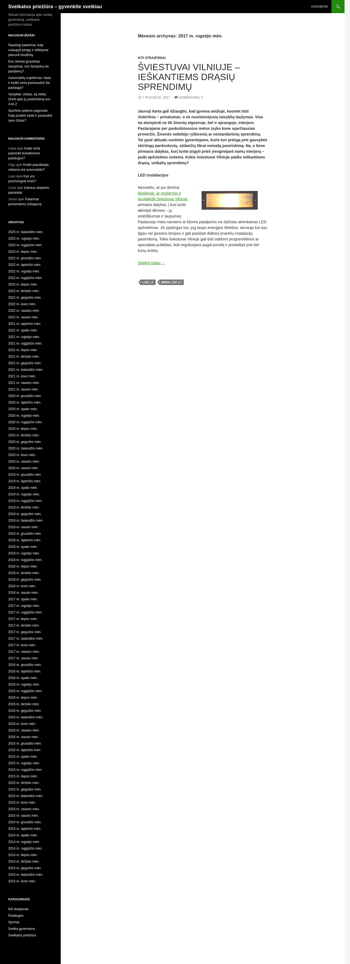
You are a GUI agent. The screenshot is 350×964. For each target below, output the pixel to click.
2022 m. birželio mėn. (24, 291)
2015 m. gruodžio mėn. (25, 743)
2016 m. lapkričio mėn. (24, 671)
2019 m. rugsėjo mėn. (24, 494)
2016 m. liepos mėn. (23, 698)
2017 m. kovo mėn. (22, 645)
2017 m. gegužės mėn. (25, 632)
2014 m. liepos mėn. (23, 855)
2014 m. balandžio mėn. (25, 875)
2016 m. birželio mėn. (24, 704)
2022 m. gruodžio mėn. (25, 258)
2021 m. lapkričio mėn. (24, 324)
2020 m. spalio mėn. (23, 409)
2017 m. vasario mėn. (24, 652)
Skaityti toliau (151, 263)
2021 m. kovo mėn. (22, 376)
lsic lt (148, 282)
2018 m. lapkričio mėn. (24, 540)
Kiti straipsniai (152, 58)
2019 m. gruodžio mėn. (25, 475)
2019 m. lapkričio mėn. (24, 481)
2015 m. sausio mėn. (23, 816)
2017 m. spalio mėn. (23, 599)
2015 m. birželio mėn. (24, 783)
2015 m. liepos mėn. (23, 776)
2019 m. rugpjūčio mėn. (25, 501)
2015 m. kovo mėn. (22, 802)
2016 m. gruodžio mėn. (25, 665)
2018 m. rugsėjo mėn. (24, 553)
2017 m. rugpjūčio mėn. (25, 612)
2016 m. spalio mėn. (23, 678)
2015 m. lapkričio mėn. (24, 750)
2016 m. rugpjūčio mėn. (25, 691)
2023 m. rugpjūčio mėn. (25, 245)
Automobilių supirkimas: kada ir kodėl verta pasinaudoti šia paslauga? (29, 83)
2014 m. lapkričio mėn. (24, 829)
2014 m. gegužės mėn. (25, 868)
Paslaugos (16, 916)
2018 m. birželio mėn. (24, 573)
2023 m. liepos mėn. (23, 252)
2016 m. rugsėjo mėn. (24, 684)
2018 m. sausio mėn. (23, 593)
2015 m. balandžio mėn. (25, 796)
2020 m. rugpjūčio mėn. (25, 422)
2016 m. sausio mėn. (23, 737)
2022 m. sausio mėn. (23, 317)
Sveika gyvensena (21, 929)
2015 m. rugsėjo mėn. (24, 763)
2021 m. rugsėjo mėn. (24, 337)
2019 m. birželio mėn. (24, 507)
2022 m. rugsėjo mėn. (24, 271)
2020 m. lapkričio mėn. (24, 402)
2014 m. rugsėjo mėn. (24, 842)
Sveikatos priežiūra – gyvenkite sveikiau (55, 6)
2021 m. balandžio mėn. (25, 370)
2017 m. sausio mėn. (23, 658)
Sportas (13, 922)
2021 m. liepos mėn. (23, 350)
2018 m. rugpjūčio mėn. (25, 560)
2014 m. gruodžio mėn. (25, 822)
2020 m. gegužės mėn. (25, 442)
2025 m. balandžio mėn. (25, 232)
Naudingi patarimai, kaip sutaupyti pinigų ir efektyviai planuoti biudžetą (28, 50)
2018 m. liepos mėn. (23, 566)
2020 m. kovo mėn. (22, 455)
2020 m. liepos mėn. (23, 429)
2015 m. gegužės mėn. (25, 789)
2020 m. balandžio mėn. (25, 448)
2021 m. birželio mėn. (24, 356)
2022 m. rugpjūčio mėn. (25, 278)
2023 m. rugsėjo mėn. (24, 238)
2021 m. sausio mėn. (23, 389)
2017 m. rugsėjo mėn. (24, 606)
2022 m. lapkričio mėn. (24, 265)
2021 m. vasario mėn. (24, 383)
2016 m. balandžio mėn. (25, 717)
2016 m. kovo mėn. (22, 724)
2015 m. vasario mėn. (24, 809)
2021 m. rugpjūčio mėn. (25, 343)
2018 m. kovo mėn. (22, 586)
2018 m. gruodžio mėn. (25, 534)
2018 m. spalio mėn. (23, 547)
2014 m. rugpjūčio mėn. (25, 848)
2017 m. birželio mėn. (24, 625)
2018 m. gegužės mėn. (25, 579)
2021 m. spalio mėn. (23, 330)
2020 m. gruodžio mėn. (25, 396)
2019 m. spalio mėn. (23, 488)
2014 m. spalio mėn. (23, 835)
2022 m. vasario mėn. (24, 311)
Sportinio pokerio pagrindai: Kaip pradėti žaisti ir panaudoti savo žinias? (30, 115)
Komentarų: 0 (191, 97)
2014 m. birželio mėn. (24, 861)
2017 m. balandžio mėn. (25, 638)
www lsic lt (171, 282)
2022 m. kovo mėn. (22, 304)
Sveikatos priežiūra (22, 935)
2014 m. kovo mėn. (22, 881)
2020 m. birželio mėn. (24, 435)
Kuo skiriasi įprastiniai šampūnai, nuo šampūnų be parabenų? (28, 66)
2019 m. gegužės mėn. (25, 514)
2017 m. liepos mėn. (23, 619)
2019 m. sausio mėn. (23, 527)
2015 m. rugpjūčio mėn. (25, 770)
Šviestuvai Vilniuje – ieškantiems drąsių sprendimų (189, 77)
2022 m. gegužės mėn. (25, 297)
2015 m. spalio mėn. (23, 757)
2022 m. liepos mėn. (23, 284)
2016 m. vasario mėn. (24, 730)
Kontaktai (319, 6)
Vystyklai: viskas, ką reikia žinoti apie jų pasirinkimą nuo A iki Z (29, 99)
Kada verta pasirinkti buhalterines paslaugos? (24, 153)
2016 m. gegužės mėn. (25, 711)
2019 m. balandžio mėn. (25, 520)
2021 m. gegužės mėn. (25, 363)
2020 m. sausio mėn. (23, 468)
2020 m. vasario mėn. (24, 461)
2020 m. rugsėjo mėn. (24, 416)
